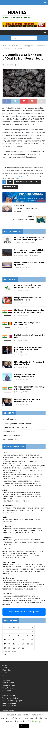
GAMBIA (11, 468)
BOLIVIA (25, 600)
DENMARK (32, 565)
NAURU (4, 531)
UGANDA (13, 479)
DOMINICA (33, 585)
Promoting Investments (11, 435)
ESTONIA (12, 553)
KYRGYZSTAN (6, 542)
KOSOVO (19, 553)
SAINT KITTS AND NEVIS (20, 587)
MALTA (42, 569)
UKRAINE (25, 558)
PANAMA (37, 598)
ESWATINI (5, 483)
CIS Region (6, 680)
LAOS (31, 492)
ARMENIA (5, 540)
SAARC (4, 672)
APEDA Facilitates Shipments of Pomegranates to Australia (28, 286)
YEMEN (12, 512)
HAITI (4, 587)
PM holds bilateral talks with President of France (27, 400)
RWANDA (10, 477)
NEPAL (38, 519)
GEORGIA (27, 540)
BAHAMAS (36, 582)
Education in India (9, 431)
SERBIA (19, 558)
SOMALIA (26, 477)
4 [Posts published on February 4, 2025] (9, 635)
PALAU (20, 531)
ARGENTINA (18, 600)
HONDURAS (15, 598)
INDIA (24, 497)
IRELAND (38, 567)
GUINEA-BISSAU (31, 468)
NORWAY (36, 569)
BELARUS (20, 540)
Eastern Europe (8, 683)
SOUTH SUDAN (34, 477)
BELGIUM (19, 565)
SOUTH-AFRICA (24, 485)
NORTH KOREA (25, 501)
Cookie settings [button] (34, 721)
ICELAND (31, 567)
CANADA (5, 580)
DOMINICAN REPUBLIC (22, 585)
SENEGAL (5, 472)
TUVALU (24, 533)
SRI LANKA (13, 521)
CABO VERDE (36, 466)
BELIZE (17, 596)
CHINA (19, 497)
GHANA (17, 468)
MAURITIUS (36, 483)
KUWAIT (30, 508)
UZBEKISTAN (6, 544)
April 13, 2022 (20, 267)
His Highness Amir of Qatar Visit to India (29, 336)
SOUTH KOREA (7, 499)
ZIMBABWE (38, 485)
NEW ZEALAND (36, 497)
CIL (10, 182)
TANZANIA (5, 479)
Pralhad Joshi (10, 186)
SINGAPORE (22, 494)
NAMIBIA (15, 485)
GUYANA (12, 602)
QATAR (12, 510)
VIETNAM (37, 494)
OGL (37, 182)
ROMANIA (36, 555)
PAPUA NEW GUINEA (29, 531)
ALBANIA (5, 551)
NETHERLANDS (28, 569)
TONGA (18, 533)
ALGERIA (20, 461)
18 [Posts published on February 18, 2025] (9, 644)
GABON (4, 459)
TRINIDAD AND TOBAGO (32, 589)
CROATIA (36, 551)
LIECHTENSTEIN (7, 569)
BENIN (19, 466)
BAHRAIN (5, 508)
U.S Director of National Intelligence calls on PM (24, 375)
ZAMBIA (31, 485)
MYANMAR (5, 494)
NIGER (23, 470)
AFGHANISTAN (7, 519)
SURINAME (31, 602)
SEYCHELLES (18, 477)
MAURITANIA (6, 470)
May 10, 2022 (20, 243)
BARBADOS (6, 585)
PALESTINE (5, 510)
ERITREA (39, 474)
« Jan (4, 655)
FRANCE (5, 567)
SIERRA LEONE (13, 472)
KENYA (4, 477)
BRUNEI (10, 492)
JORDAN (24, 508)
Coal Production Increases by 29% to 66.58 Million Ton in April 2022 (29, 238)
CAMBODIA (17, 492)
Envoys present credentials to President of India (27, 298)
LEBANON (37, 508)
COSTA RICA (24, 596)
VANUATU (31, 533)
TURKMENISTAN (38, 542)
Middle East (6, 670)
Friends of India (8, 711)
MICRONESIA (37, 528)
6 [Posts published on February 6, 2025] (18, 635)
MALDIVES (32, 519)
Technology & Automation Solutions (17, 423)
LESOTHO (12, 483)
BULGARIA (29, 551)
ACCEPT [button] (24, 725)
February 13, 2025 (22, 367)
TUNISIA (18, 464)
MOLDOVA (15, 542)
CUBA (12, 585)
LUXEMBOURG (18, 569)
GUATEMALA (6, 598)
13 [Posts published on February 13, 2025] (18, 640)
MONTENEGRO (7, 555)
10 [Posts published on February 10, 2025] (5, 640)
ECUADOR (5, 602)
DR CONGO (23, 457)
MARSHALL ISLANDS (25, 528)
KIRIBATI (15, 528)
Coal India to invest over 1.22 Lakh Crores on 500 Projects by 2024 (29, 251)
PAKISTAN (5, 521)
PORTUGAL (6, 571)
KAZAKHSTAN (35, 540)
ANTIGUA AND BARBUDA (24, 582)
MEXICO (22, 598)
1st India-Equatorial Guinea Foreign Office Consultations (30, 388)
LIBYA (36, 461)
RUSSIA (22, 542)
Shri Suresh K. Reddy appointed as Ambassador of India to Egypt (29, 311)
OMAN (43, 508)
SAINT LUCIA (33, 587)
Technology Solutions (10, 698)
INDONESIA (25, 492)
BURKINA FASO (26, 466)
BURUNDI (20, 474)
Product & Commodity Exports (14, 427)
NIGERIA (18, 470)
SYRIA (27, 510)
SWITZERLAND (35, 571)
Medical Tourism (9, 419)
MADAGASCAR (21, 483)
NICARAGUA (29, 598)
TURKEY (32, 510)
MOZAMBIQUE (7, 485)
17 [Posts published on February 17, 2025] (5, 644)
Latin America (7, 690)
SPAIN (22, 571)
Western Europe (8, 685)
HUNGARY (24, 567)
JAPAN (28, 497)
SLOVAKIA (5, 558)
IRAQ (14, 508)
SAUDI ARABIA (19, 510)
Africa (4, 665)
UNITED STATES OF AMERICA (18, 580)
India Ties (20, 65)
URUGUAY (39, 602)
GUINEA (22, 468)
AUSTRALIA (13, 497)
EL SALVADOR (33, 596)
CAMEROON (23, 455)
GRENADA (40, 585)
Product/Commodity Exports (12, 700)
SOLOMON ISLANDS (8, 533)
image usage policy (19, 176)
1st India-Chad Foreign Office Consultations (27, 323)
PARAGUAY (19, 602)
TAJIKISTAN (28, 542)
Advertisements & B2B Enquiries (24, 611)
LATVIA (24, 553)
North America (7, 688)
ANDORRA (12, 565)
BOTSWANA (28, 481)
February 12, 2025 (22, 392)
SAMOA (39, 531)
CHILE (35, 600)
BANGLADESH (17, 519)
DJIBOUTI (26, 474)
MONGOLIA (16, 501)
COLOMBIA (41, 600)
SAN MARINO (15, 571)
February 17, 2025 (22, 327)
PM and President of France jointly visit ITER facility (29, 363)
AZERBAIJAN (13, 540)
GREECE (18, 567)
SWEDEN (27, 571)
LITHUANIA (31, 553)
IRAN (10, 508)
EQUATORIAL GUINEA (35, 457)
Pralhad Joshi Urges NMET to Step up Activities (29, 263)
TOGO (21, 472)
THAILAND (30, 494)
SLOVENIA (13, 558)
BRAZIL (30, 600)
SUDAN (12, 464)
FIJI (11, 528)
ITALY (43, 567)
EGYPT (26, 461)
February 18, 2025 (22, 290)
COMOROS (35, 481)
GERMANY (11, 567)
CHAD (11, 457)
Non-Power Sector (24, 182)
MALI (13, 470)
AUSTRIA (5, 565)
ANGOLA (20, 481)
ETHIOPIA (33, 474)
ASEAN (4, 490)
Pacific (4, 675)
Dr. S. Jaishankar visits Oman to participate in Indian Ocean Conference (28, 349)
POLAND (29, 555)
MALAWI (29, 483)
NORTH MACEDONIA (19, 555)
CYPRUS (25, 565)
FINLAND (39, 565)
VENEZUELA (6, 605)
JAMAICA (9, 587)
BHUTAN (25, 519)
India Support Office (10, 440)
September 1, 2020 (22, 255)
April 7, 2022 (8, 65)
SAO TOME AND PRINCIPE (34, 470)
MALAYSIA (36, 492)
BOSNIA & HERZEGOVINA (17, 551)
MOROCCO (6, 464)
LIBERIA (31, 461)
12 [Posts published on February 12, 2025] (14, 640)
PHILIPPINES (14, 494)
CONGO (16, 457)
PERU (26, 602)
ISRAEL (19, 508)
